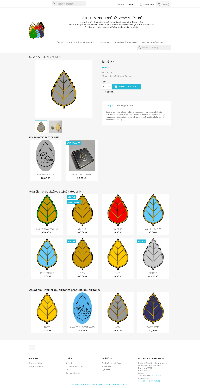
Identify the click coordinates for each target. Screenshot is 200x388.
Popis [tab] (110, 105)
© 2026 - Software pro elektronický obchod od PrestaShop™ (100, 384)
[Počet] (105, 86)
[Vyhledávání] (69, 3)
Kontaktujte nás (73, 373)
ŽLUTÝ (117, 273)
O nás (68, 370)
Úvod (60, 42)
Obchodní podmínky (74, 366)
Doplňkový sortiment (126, 42)
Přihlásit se (106, 366)
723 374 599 (156, 376)
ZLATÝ (82, 273)
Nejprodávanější (36, 366)
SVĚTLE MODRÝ (47, 273)
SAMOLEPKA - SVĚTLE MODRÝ (82, 327)
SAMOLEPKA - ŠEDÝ (45, 174)
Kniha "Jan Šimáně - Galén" (80, 42)
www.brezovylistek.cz (144, 24)
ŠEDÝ (117, 327)
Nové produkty (35, 363)
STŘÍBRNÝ (153, 273)
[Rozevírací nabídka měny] (129, 4)
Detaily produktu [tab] (125, 105)
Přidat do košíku (126, 86)
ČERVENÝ (118, 229)
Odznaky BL (104, 42)
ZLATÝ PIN (82, 229)
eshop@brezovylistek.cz (149, 381)
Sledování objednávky (111, 363)
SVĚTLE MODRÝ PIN (153, 229)
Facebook (32, 347)
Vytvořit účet (107, 370)
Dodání (69, 363)
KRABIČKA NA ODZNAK (81, 174)
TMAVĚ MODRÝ (153, 327)
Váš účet (107, 358)
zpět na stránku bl (153, 42)
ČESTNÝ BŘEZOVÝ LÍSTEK (47, 229)
